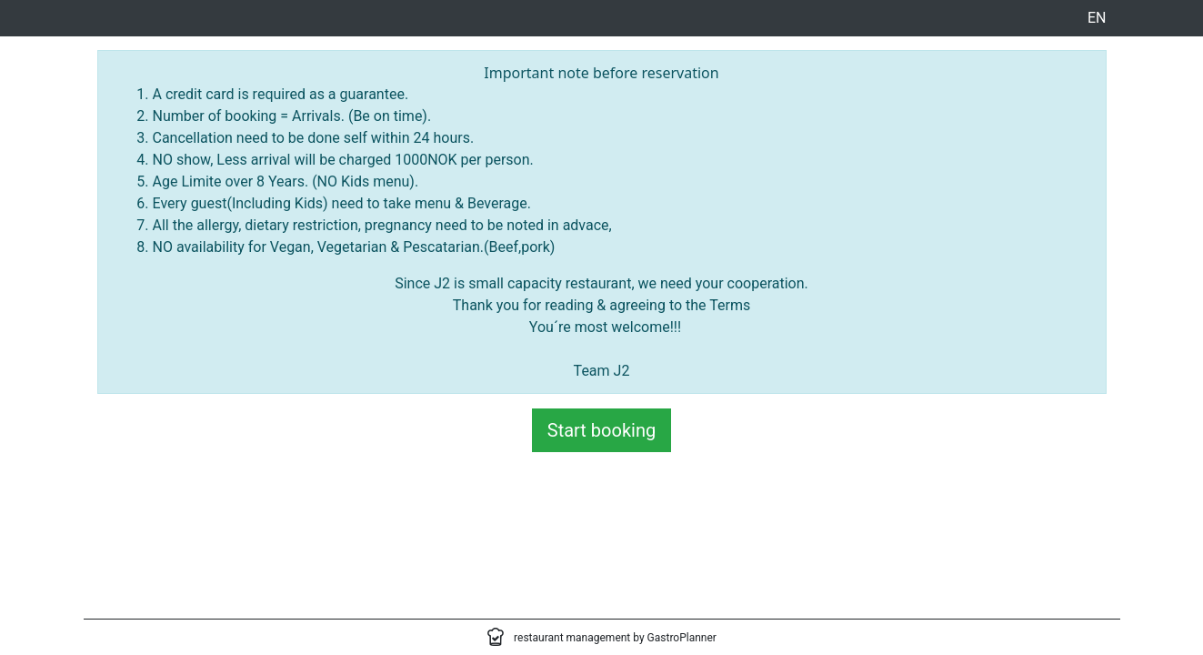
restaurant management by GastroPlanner (615, 637)
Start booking (601, 430)
